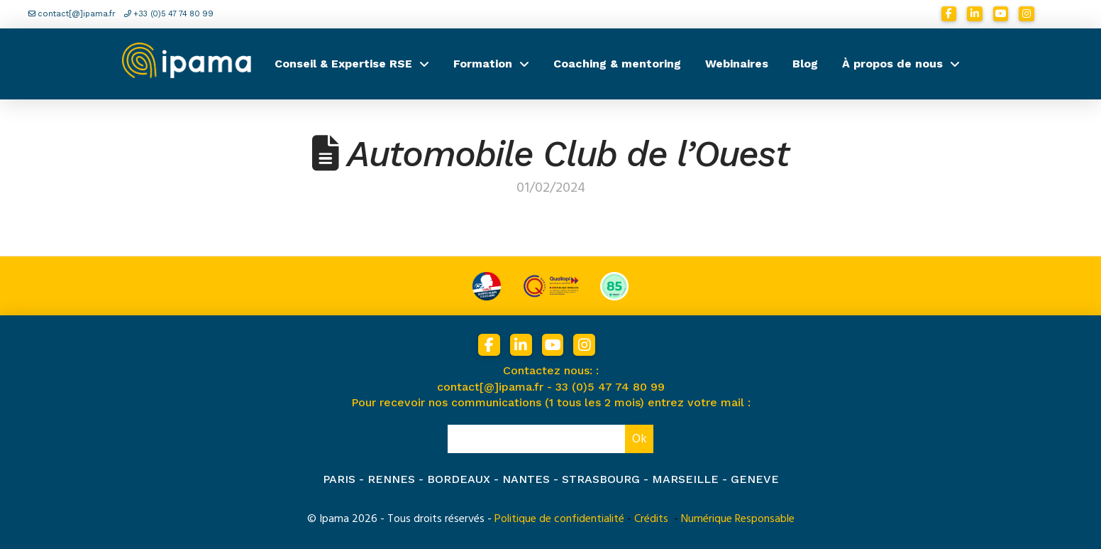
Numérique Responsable (738, 518)
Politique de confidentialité (559, 518)
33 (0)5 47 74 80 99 (610, 386)
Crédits (651, 518)
